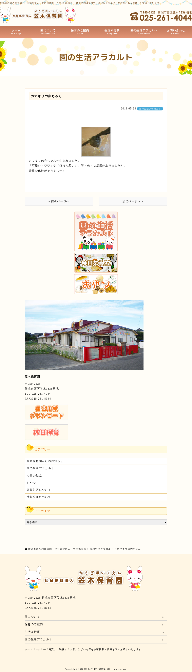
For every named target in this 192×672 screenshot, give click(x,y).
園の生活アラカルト (144, 32)
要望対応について (39, 489)
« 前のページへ (58, 201)
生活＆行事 (112, 32)
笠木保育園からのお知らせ (45, 461)
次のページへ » (133, 201)
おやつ (31, 482)
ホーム (16, 32)
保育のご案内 (80, 32)
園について (48, 32)
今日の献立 (34, 475)
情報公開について (39, 497)
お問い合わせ (176, 32)
